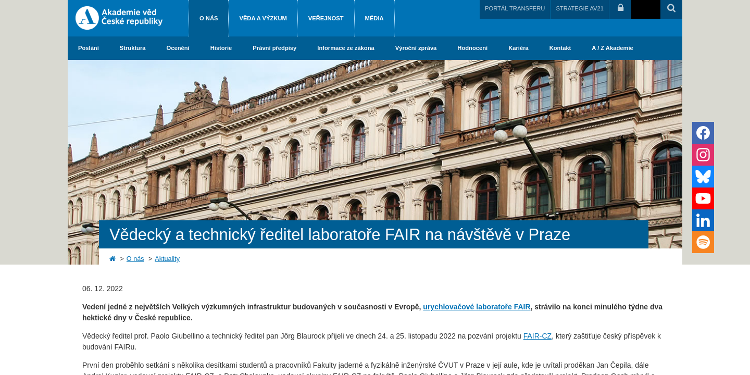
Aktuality (167, 258)
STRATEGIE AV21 (580, 8)
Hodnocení (472, 48)
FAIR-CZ (537, 336)
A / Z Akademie (612, 48)
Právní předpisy (274, 48)
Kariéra (518, 48)
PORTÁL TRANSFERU (515, 8)
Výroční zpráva (416, 48)
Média (374, 18)
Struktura (133, 48)
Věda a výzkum (262, 18)
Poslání (88, 48)
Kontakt (560, 48)
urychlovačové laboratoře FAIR (476, 307)
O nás (208, 18)
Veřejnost (326, 18)
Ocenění (178, 48)
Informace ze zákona (345, 48)
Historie (221, 48)
